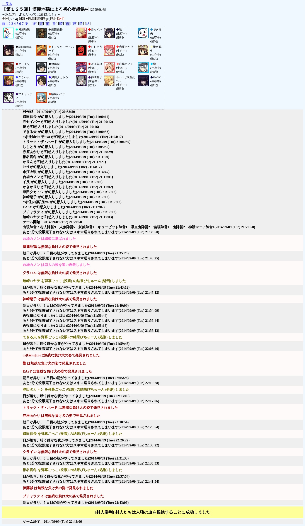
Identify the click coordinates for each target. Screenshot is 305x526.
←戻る (7, 4)
